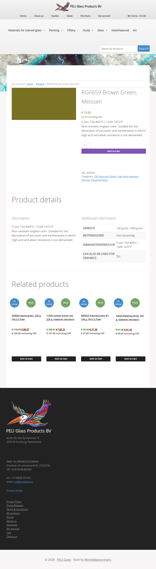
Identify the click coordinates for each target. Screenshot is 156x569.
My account (13, 528)
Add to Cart (113, 150)
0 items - (136, 15)
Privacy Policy (14, 501)
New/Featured (120, 30)
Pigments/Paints (99, 179)
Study (88, 30)
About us (12, 520)
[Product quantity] (85, 144)
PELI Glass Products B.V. (78, 6)
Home (10, 516)
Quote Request (15, 505)
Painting (56, 30)
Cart (9, 532)
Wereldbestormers (98, 559)
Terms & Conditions (17, 509)
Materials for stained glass (26, 30)
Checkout (12, 536)
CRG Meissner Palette (105, 175)
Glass (102, 30)
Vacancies (12, 524)
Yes (118, 255)
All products (13, 512)
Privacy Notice (14, 489)
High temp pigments (128, 175)
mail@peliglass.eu (23, 481)
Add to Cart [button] (26, 358)
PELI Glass (64, 559)
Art (135, 30)
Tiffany (73, 30)
